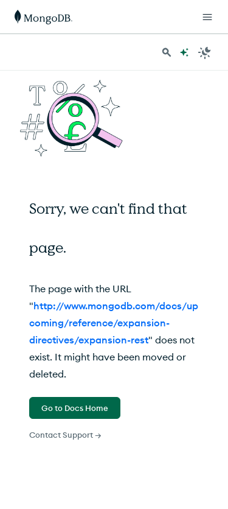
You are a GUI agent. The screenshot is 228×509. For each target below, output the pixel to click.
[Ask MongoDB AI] (184, 52)
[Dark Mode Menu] (204, 52)
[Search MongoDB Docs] (166, 52)
